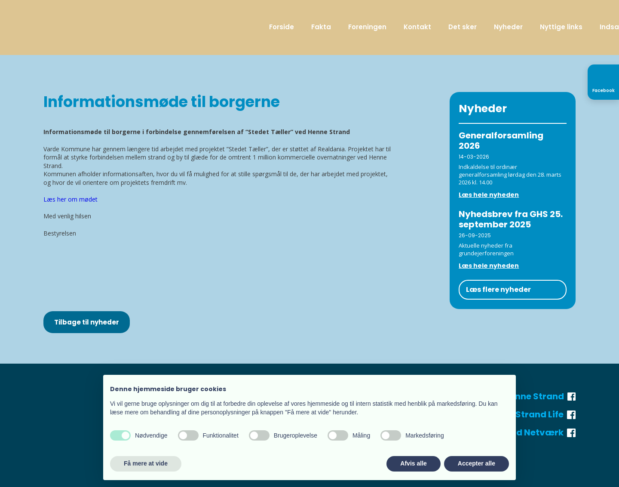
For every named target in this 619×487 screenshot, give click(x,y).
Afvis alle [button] (413, 463)
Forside (281, 26)
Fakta (321, 26)
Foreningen (367, 26)
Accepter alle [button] (476, 463)
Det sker (462, 26)
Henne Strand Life (531, 414)
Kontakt (417, 26)
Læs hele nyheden (489, 194)
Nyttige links (561, 26)
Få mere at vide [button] (146, 463)
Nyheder (508, 26)
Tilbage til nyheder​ (86, 322)
